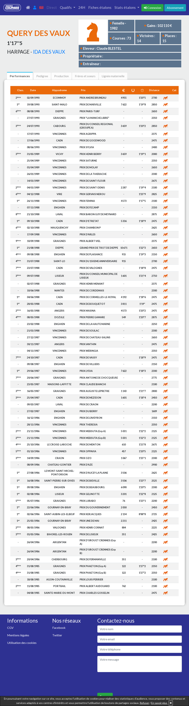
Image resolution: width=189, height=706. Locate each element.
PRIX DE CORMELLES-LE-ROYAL (98, 297)
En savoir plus (159, 702)
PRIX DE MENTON (90, 444)
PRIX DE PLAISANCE (91, 254)
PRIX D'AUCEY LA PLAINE (94, 472)
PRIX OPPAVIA (88, 451)
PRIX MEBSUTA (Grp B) (93, 437)
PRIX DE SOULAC (89, 330)
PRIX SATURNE (88, 160)
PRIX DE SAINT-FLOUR (92, 180)
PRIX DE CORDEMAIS (92, 290)
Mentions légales (18, 635)
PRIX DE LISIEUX (89, 534)
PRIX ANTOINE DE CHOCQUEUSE (99, 377)
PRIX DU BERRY (89, 411)
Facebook (59, 627)
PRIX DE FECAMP (89, 207)
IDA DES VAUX (49, 52)
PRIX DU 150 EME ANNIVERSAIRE (98, 261)
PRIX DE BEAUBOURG (92, 487)
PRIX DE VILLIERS (90, 364)
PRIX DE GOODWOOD (93, 140)
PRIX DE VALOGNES (91, 267)
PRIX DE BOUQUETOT (92, 303)
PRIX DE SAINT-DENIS (92, 187)
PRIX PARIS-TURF (90, 111)
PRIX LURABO (88, 500)
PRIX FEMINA (87, 200)
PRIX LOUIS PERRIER (91, 579)
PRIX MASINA (87, 310)
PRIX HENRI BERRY (90, 154)
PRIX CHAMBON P (90, 227)
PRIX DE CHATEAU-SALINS (95, 337)
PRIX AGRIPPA (88, 133)
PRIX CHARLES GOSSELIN (94, 592)
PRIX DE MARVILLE (90, 104)
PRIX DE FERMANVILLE (93, 559)
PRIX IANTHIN (88, 344)
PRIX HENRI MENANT (92, 283)
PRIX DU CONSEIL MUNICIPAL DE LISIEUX (98, 275)
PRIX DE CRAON (89, 404)
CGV (10, 627)
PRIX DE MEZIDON (90, 397)
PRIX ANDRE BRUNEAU (93, 97)
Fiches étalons (99, 7)
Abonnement (175, 7)
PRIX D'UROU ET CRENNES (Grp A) (98, 542)
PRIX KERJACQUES (90, 514)
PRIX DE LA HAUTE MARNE (95, 324)
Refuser (144, 702)
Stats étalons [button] (125, 7)
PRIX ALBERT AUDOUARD (95, 586)
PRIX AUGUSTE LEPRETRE (94, 391)
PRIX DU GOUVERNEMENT (95, 507)
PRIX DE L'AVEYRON (91, 417)
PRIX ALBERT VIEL (90, 240)
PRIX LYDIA (86, 370)
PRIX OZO (85, 458)
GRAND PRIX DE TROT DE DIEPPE (99, 247)
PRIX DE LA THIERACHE (93, 173)
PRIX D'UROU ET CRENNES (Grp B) (98, 551)
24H (81, 7)
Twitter (57, 635)
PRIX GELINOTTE (90, 494)
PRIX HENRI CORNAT (92, 527)
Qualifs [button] (66, 7)
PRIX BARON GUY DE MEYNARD (98, 214)
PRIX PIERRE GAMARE (92, 317)
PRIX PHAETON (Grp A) (93, 566)
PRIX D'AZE (86, 464)
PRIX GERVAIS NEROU (92, 194)
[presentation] (126, 682)
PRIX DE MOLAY (89, 167)
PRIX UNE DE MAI (89, 520)
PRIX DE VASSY (88, 357)
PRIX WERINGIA (89, 350)
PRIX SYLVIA (87, 147)
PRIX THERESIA (89, 424)
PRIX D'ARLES (87, 234)
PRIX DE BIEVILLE (89, 480)
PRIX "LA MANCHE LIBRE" (94, 117)
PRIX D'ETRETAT (89, 221)
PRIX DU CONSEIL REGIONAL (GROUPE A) (96, 126)
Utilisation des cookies (22, 642)
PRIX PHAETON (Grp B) (93, 572)
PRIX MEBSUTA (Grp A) (93, 431)
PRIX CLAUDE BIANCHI (93, 384)
